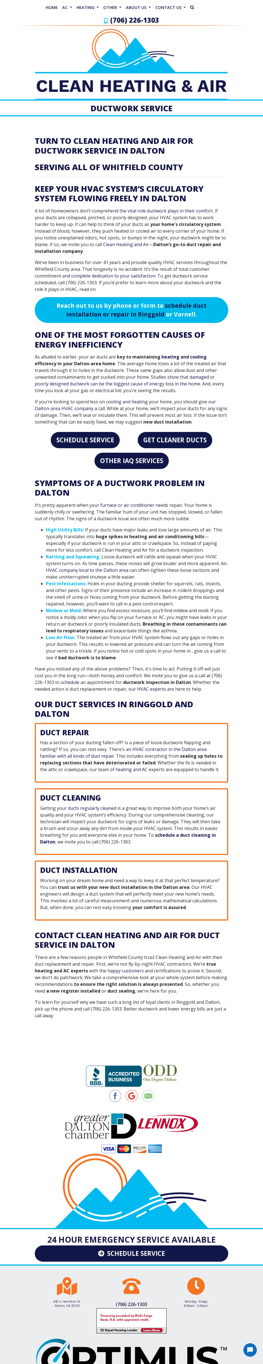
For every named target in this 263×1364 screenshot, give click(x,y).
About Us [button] (136, 7)
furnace (108, 505)
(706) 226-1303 (134, 20)
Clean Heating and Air (126, 244)
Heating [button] (86, 7)
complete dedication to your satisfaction (113, 276)
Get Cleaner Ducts (175, 440)
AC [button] (65, 7)
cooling (198, 357)
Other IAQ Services (131, 460)
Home (52, 7)
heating (170, 357)
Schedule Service (85, 440)
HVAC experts (151, 689)
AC (144, 769)
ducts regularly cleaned (92, 808)
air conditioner (139, 505)
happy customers (125, 971)
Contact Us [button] (169, 7)
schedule (70, 682)
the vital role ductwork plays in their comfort (166, 211)
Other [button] (110, 7)
